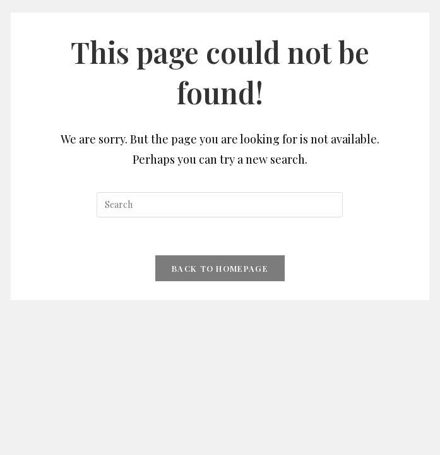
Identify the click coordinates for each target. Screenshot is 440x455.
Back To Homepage (220, 268)
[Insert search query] (220, 204)
